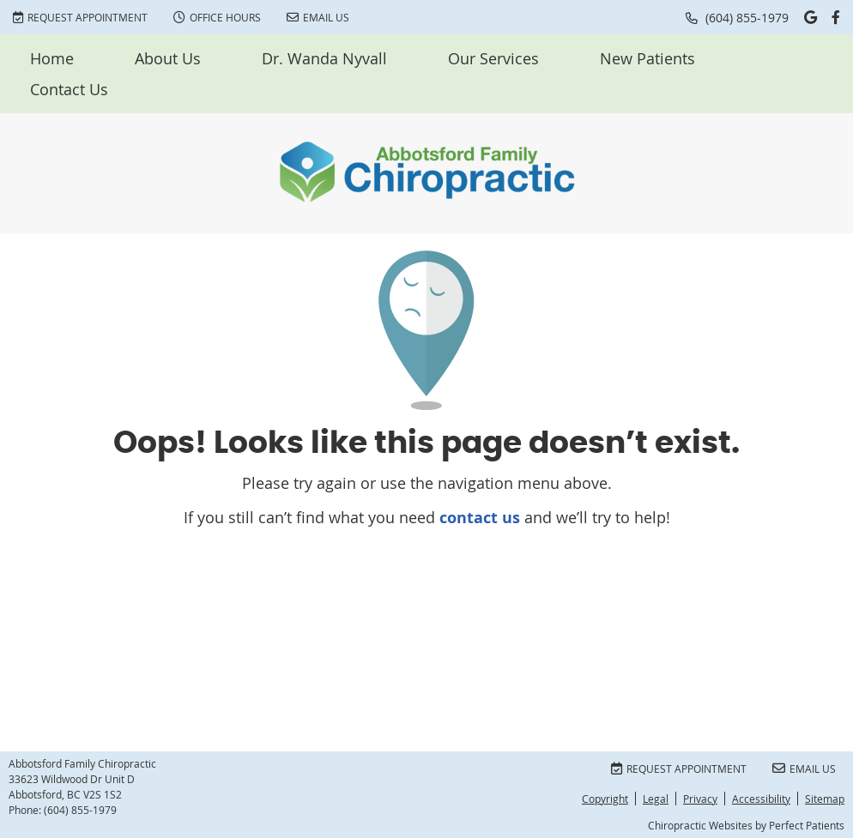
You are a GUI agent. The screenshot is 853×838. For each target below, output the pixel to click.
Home (52, 58)
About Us (168, 58)
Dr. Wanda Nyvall (324, 58)
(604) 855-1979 (747, 17)
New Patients (647, 58)
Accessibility (761, 798)
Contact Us (69, 89)
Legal (655, 798)
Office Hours (217, 17)
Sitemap (824, 798)
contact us (479, 517)
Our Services (493, 58)
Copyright (605, 798)
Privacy (700, 798)
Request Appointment (80, 17)
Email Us (318, 17)
